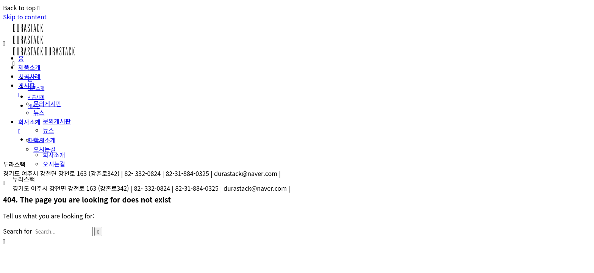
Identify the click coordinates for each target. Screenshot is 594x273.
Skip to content (25, 16)
